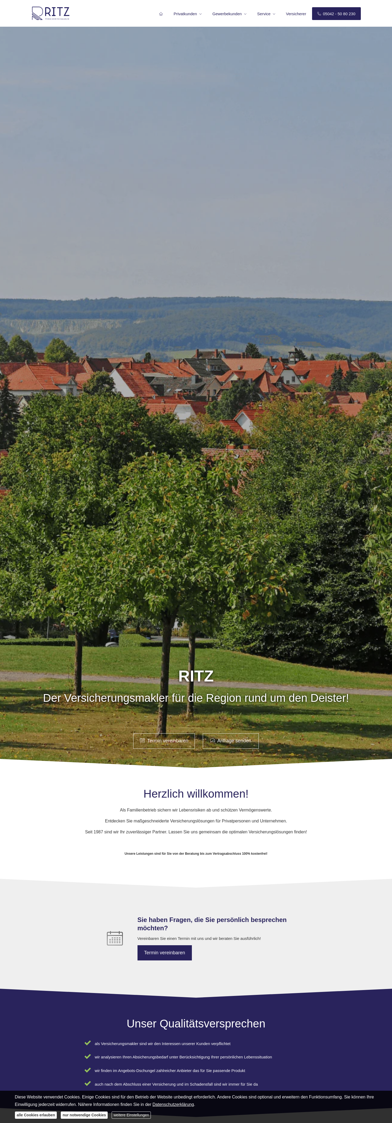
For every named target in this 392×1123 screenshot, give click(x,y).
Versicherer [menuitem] (296, 13)
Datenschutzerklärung (173, 1104)
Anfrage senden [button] (230, 740)
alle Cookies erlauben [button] (36, 1115)
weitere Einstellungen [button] (131, 1115)
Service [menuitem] (263, 13)
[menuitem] (161, 13)
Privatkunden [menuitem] (185, 13)
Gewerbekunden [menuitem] (227, 13)
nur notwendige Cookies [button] (84, 1115)
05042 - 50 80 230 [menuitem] (336, 13)
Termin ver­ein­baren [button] (164, 740)
